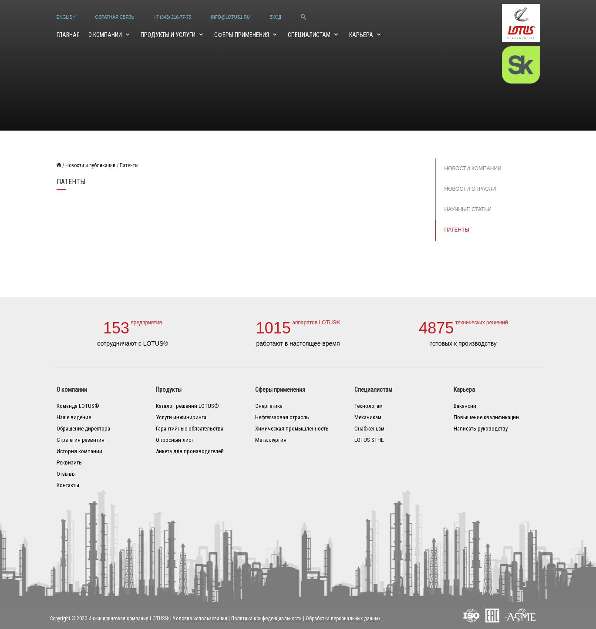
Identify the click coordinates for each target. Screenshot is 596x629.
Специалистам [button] (310, 34)
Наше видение (74, 417)
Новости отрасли (470, 189)
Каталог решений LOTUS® (187, 406)
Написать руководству (481, 428)
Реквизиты (70, 462)
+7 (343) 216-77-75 (172, 17)
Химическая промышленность (292, 428)
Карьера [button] (361, 34)
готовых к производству (463, 343)
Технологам (368, 406)
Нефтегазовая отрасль (282, 417)
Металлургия (270, 440)
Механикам (367, 417)
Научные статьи (468, 209)
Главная (68, 34)
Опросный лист (174, 440)
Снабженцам (369, 428)
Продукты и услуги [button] (169, 34)
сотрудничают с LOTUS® (132, 343)
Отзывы (66, 474)
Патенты (457, 230)
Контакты (68, 485)
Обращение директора (83, 428)
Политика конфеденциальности (266, 619)
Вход (275, 17)
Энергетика (269, 406)
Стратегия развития (80, 440)
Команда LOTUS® (78, 406)
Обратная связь (114, 17)
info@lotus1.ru (230, 17)
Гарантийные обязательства (189, 428)
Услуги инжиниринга (181, 417)
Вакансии (465, 406)
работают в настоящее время (298, 343)
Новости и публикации (90, 165)
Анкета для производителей (190, 451)
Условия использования (200, 619)
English (66, 17)
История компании (79, 451)
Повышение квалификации (486, 417)
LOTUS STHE (369, 440)
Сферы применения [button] (242, 34)
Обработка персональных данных (343, 619)
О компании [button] (105, 34)
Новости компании (473, 168)
